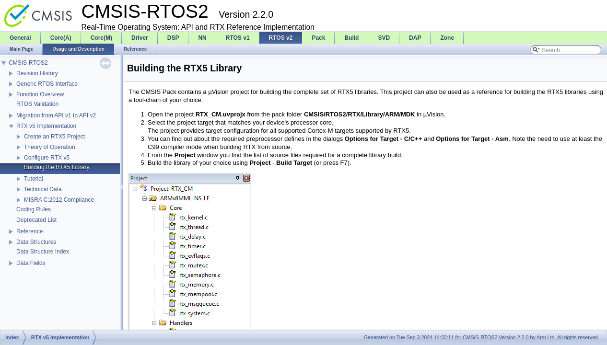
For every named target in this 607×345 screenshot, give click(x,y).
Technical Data (43, 189)
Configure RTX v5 (47, 157)
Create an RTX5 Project (54, 136)
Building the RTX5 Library (57, 167)
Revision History (37, 73)
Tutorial (33, 178)
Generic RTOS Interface (47, 83)
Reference (29, 231)
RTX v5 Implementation (46, 126)
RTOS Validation (37, 104)
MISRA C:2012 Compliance (59, 199)
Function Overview (40, 94)
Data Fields (31, 263)
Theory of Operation (49, 147)
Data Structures (36, 242)
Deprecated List (36, 220)
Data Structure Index (42, 251)
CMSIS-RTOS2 (28, 62)
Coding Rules (33, 209)
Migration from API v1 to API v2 (56, 115)
